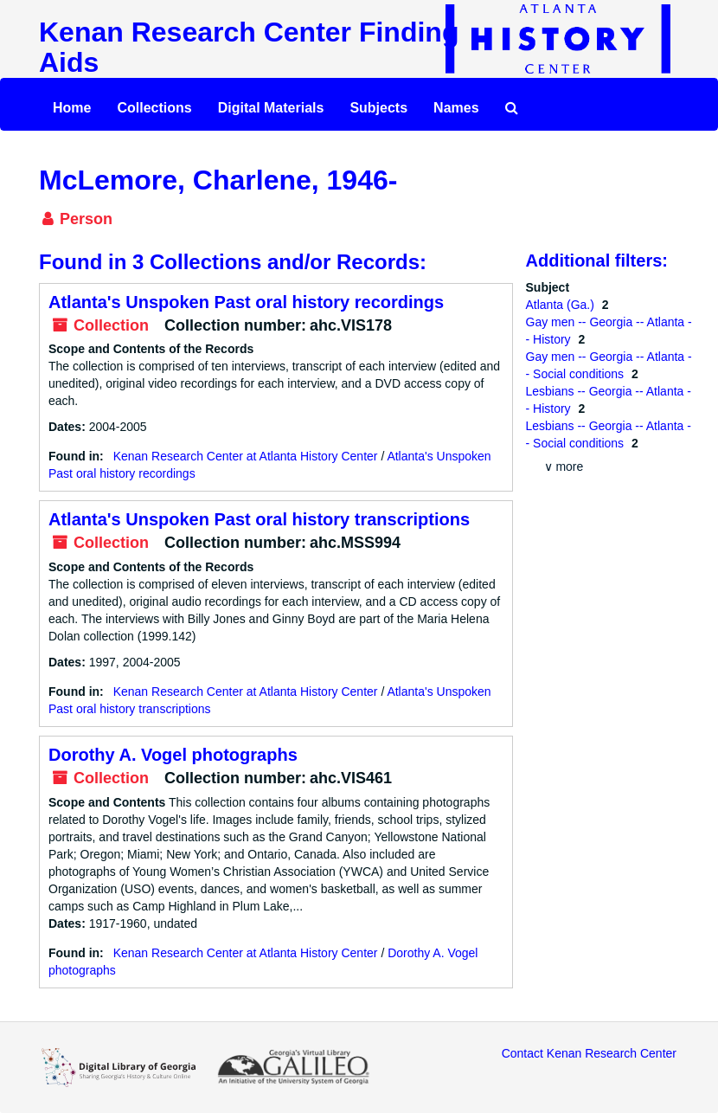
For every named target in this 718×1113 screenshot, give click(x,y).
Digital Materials (271, 107)
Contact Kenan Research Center (589, 1053)
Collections (154, 107)
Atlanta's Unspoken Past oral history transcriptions (259, 519)
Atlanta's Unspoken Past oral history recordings (246, 302)
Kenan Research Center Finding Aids (248, 47)
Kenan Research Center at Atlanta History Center (245, 456)
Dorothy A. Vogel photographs (173, 754)
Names (455, 107)
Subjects (378, 107)
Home (72, 107)
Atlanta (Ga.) (562, 305)
